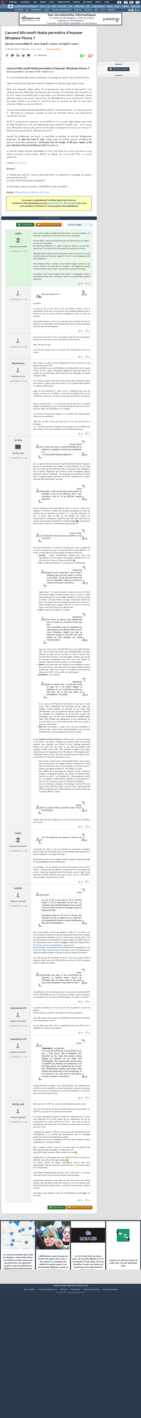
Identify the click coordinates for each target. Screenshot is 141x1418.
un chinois (19, 180)
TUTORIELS (18, 10)
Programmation (98, 7)
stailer (18, 285)
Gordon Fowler (35, 66)
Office (117, 7)
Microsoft (62, 7)
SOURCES (78, 10)
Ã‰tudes (87, 2)
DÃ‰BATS (88, 10)
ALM (54, 7)
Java (70, 7)
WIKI (96, 10)
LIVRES (46, 10)
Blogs (43, 2)
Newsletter (63, 2)
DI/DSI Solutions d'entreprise (25, 7)
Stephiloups (18, 415)
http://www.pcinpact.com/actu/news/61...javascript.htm (53, 997)
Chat (51, 2)
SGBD (109, 7)
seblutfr (18, 940)
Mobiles (125, 7)
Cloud (42, 7)
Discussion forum (119, 69)
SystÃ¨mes (135, 7)
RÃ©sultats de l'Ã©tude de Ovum (32, 209)
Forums (13, 2)
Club (106, 2)
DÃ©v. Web (79, 7)
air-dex (18, 492)
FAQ (35, 2)
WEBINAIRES (36, 10)
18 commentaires (53, 67)
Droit (98, 2)
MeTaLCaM (18, 1156)
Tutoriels (25, 2)
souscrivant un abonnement (62, 220)
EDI (88, 7)
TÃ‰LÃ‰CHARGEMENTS (62, 10)
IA (48, 7)
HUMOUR (111, 10)
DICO (103, 10)
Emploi (76, 2)
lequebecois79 (18, 1060)
